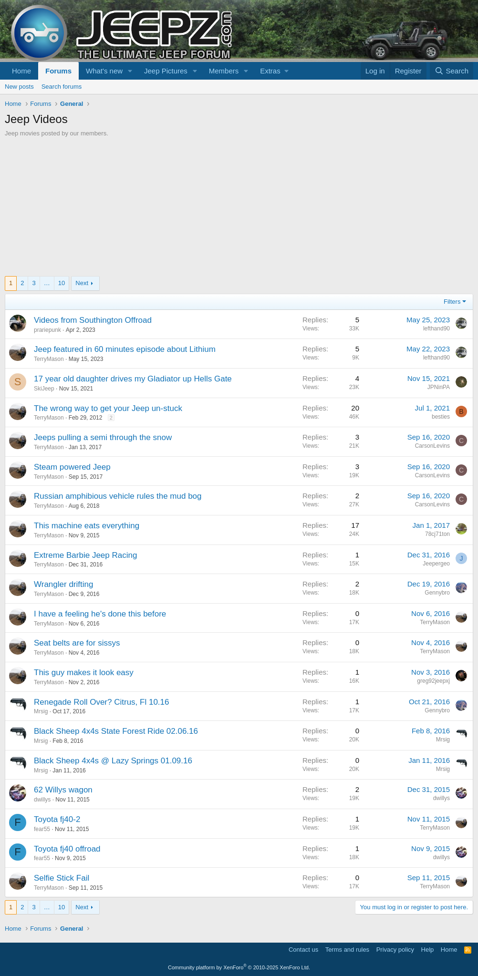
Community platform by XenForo (239, 967)
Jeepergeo (436, 563)
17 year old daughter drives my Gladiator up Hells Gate (133, 378)
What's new (104, 71)
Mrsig (41, 711)
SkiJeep (44, 388)
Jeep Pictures (165, 71)
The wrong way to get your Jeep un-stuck (108, 408)
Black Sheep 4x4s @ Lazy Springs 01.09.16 (113, 760)
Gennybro (437, 592)
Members (224, 71)
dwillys (42, 799)
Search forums (62, 86)
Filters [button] (452, 301)
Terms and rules (347, 949)
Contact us (303, 949)
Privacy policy (395, 949)
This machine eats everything (86, 525)
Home (21, 71)
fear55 (42, 829)
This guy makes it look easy (84, 672)
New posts (19, 86)
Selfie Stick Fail (61, 878)
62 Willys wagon (63, 789)
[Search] (451, 71)
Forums (58, 71)
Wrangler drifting (63, 584)
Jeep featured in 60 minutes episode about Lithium (125, 349)
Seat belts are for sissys (77, 642)
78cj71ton (437, 534)
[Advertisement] (239, 209)
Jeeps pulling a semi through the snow (103, 437)
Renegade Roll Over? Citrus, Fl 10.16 (101, 702)
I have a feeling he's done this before (100, 613)
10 (61, 283)
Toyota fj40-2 (57, 819)
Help (427, 949)
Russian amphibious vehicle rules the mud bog (118, 496)
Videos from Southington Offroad (93, 320)
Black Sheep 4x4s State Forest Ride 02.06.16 (116, 731)
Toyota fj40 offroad (67, 848)
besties (441, 416)
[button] (130, 71)
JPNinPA (438, 387)
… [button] (47, 283)
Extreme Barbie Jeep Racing (85, 555)
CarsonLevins (432, 445)
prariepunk (47, 330)
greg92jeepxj (433, 681)
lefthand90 (436, 328)
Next (81, 283)
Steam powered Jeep (72, 467)
